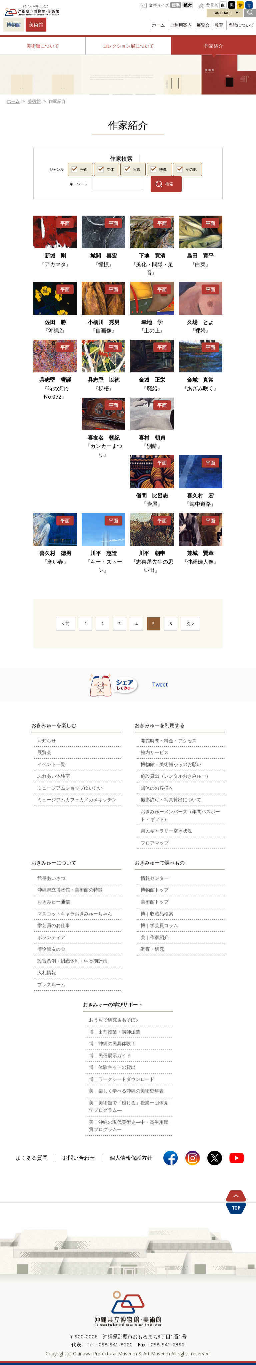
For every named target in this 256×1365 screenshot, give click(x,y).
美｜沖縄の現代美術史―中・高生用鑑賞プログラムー (128, 1126)
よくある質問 (32, 1157)
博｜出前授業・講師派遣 (114, 1032)
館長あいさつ (51, 878)
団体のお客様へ (157, 788)
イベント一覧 (51, 764)
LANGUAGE (222, 13)
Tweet (160, 684)
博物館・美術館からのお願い (171, 764)
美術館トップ (155, 901)
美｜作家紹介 (155, 937)
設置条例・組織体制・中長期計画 (72, 961)
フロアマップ (155, 843)
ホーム (158, 25)
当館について (241, 25)
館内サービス (155, 752)
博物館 (14, 24)
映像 (163, 169)
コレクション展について (128, 46)
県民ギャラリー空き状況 (166, 831)
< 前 (66, 624)
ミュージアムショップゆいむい (70, 788)
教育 (219, 25)
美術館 (36, 24)
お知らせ (46, 740)
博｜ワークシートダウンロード (121, 1079)
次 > (190, 624)
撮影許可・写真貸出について (171, 799)
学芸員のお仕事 (53, 925)
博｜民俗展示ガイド (110, 1055)
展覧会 (203, 25)
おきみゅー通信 (53, 901)
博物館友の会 (51, 949)
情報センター (155, 878)
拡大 (188, 5)
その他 (191, 169)
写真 (136, 169)
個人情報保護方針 (131, 1157)
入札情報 (46, 972)
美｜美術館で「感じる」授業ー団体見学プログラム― (128, 1106)
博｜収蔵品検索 (157, 913)
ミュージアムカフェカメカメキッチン (77, 799)
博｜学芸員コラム (159, 925)
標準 (176, 5)
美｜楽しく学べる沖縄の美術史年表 (126, 1090)
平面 (84, 169)
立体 (110, 169)
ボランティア (51, 937)
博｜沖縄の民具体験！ (112, 1043)
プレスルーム (51, 984)
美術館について (42, 46)
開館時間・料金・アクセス (169, 740)
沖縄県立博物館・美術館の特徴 (70, 889)
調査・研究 (152, 949)
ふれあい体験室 (53, 776)
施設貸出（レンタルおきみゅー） (176, 776)
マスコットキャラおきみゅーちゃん (74, 913)
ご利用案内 (181, 25)
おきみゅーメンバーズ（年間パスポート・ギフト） (180, 815)
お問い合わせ (79, 1157)
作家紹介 (213, 46)
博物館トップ (155, 889)
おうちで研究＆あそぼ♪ (113, 1020)
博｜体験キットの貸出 (112, 1067)
